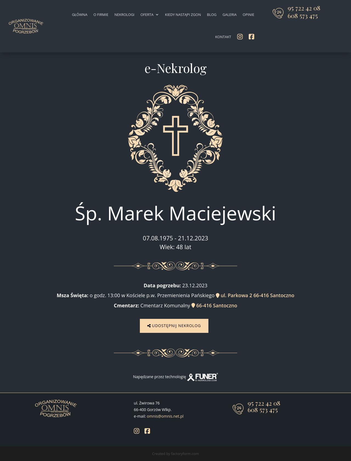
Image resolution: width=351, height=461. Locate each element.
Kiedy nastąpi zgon (183, 14)
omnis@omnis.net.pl (165, 415)
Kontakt (223, 36)
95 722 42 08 (304, 8)
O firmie (101, 14)
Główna (79, 14)
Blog (212, 14)
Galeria (229, 14)
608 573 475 (303, 15)
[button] (11, 450)
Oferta (146, 14)
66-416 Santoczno (214, 305)
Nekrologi (124, 14)
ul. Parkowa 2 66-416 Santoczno (255, 295)
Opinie (248, 14)
